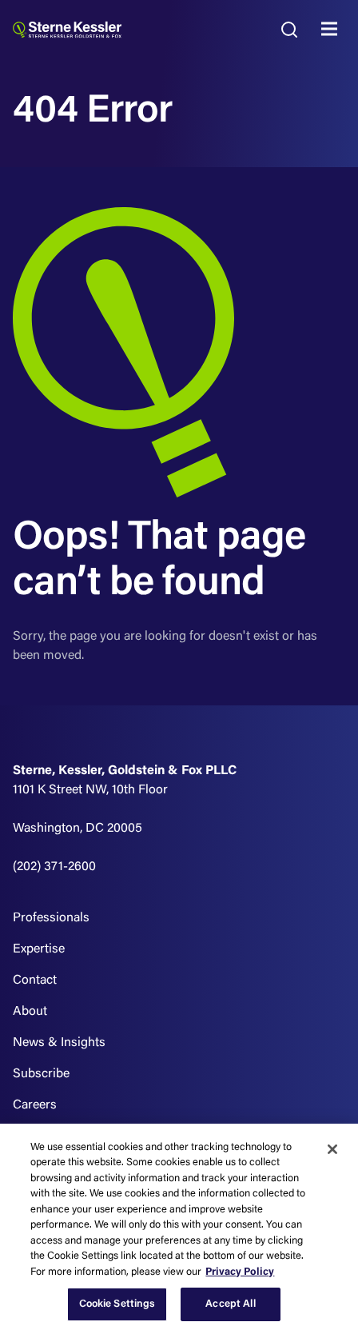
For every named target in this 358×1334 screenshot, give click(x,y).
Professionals (51, 918)
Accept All (230, 1304)
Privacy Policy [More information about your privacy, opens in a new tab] (239, 1272)
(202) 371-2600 (54, 867)
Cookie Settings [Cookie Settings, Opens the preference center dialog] (117, 1304)
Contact (35, 980)
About (30, 1011)
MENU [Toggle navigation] (333, 29)
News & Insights (59, 1042)
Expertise (39, 949)
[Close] (332, 1149)
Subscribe (41, 1074)
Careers (35, 1105)
